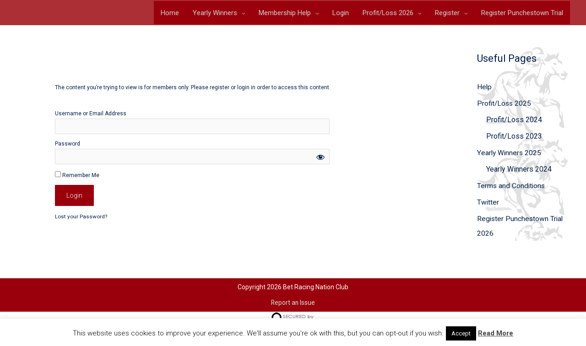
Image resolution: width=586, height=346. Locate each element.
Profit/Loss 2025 (505, 105)
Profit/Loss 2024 (514, 122)
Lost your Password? (81, 219)
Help (484, 89)
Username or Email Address (90, 116)
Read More (495, 333)
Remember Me (77, 176)
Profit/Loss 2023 (514, 138)
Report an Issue (293, 304)
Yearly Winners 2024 (519, 171)
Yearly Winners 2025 (510, 155)
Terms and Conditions (512, 188)
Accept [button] (461, 333)
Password (67, 146)
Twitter (488, 204)
